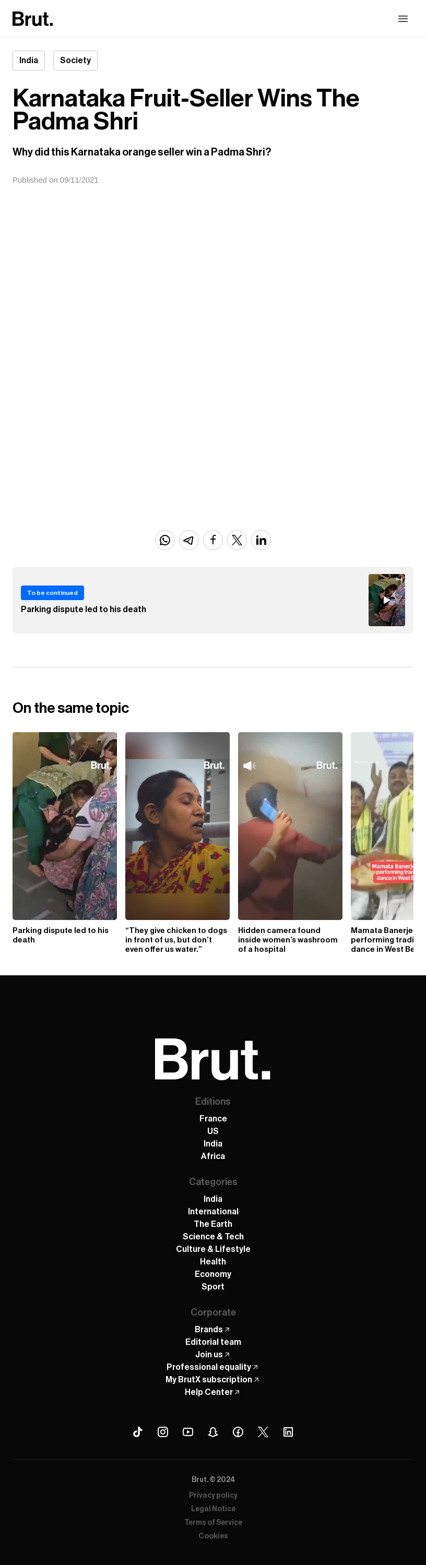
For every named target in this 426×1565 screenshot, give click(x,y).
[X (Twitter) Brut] (263, 1431)
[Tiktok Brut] (137, 1431)
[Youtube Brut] (188, 1431)
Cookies (213, 1536)
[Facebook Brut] (238, 1431)
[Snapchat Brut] (213, 1431)
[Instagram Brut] (162, 1431)
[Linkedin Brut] (288, 1431)
